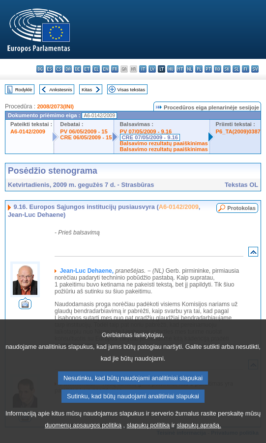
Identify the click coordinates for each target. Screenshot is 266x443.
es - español (49, 69)
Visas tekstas (131, 89)
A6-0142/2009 (27, 131)
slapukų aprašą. (199, 427)
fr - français (114, 69)
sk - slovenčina (227, 69)
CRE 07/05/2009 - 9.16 (150, 137)
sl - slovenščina (236, 69)
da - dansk (68, 69)
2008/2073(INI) (55, 106)
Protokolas (241, 208)
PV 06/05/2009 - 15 (83, 131)
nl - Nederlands (189, 69)
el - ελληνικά (96, 69)
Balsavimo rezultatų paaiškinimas (164, 143)
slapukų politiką (148, 427)
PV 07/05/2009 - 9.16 (146, 131)
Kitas (87, 89)
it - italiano (143, 69)
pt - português (208, 69)
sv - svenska (255, 69)
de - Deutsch (77, 69)
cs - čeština (58, 69)
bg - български (40, 69)
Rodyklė (23, 89)
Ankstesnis (60, 89)
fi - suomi (245, 69)
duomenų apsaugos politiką (83, 427)
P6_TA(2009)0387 (238, 131)
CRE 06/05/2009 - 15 (86, 137)
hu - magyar (171, 69)
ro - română (217, 69)
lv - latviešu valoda (152, 69)
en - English (105, 69)
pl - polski (199, 69)
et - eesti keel (86, 69)
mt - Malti (180, 69)
